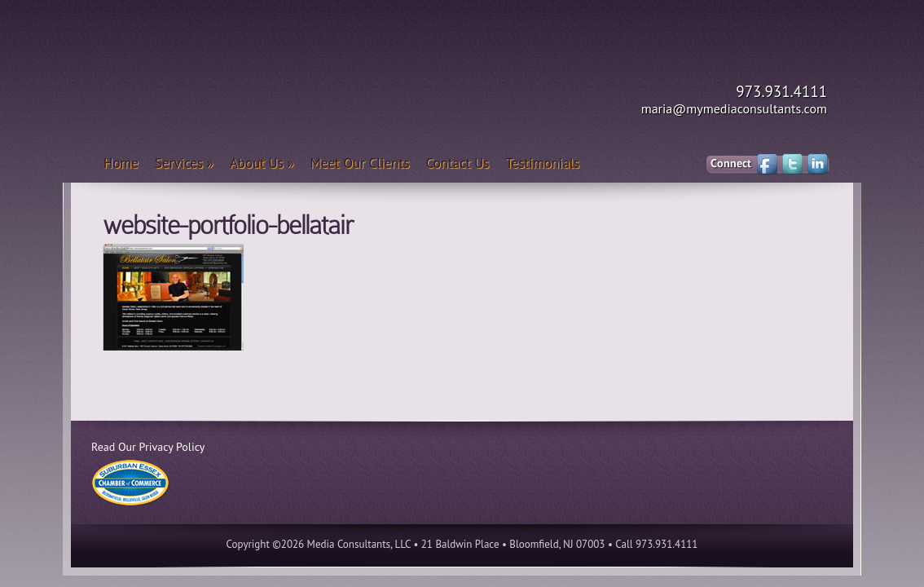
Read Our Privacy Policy (148, 446)
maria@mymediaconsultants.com (734, 108)
